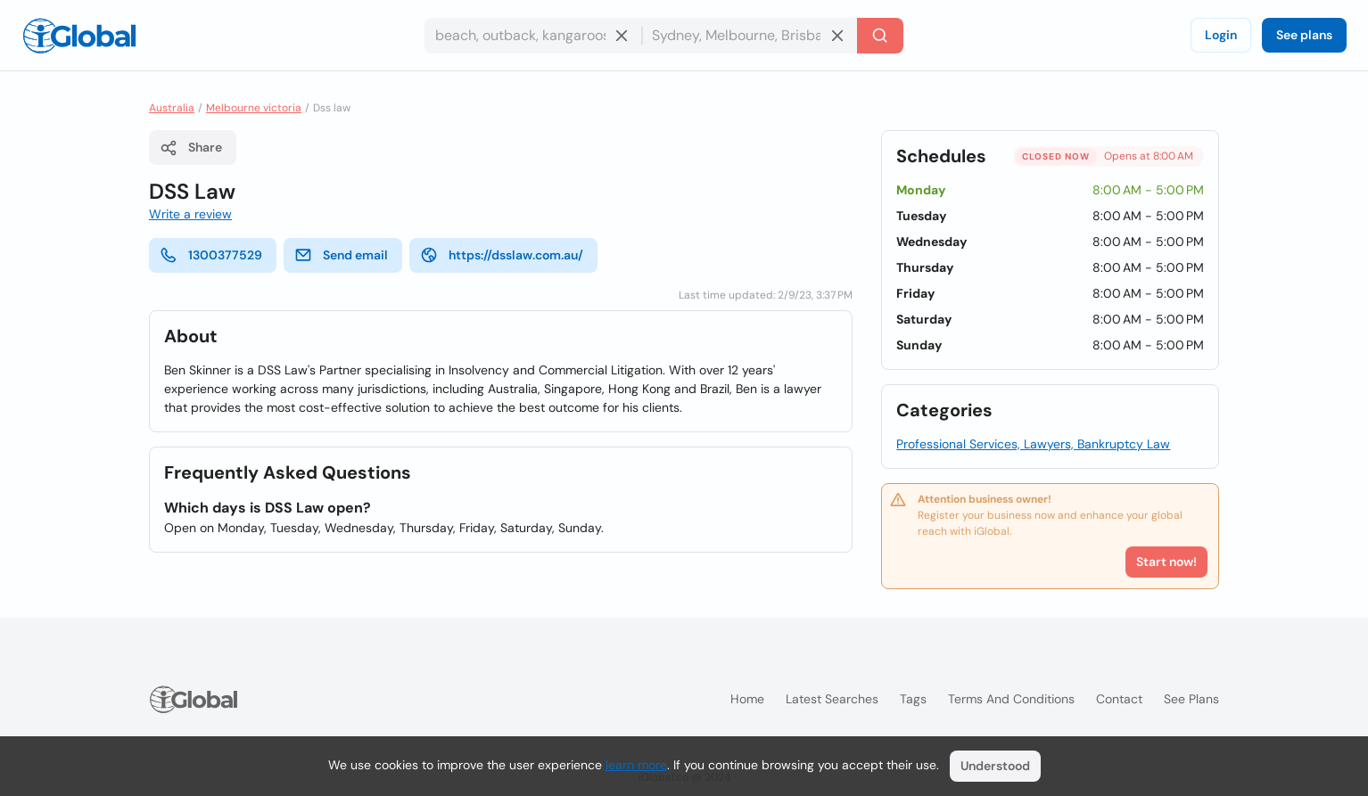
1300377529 (211, 255)
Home (747, 699)
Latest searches (832, 699)
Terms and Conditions (1011, 699)
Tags (913, 699)
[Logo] (79, 35)
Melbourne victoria (253, 108)
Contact (1119, 699)
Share (191, 148)
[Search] (880, 35)
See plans (1304, 35)
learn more (636, 765)
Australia (171, 108)
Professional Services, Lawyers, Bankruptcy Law (1033, 444)
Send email (341, 255)
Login (1221, 35)
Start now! (1166, 562)
